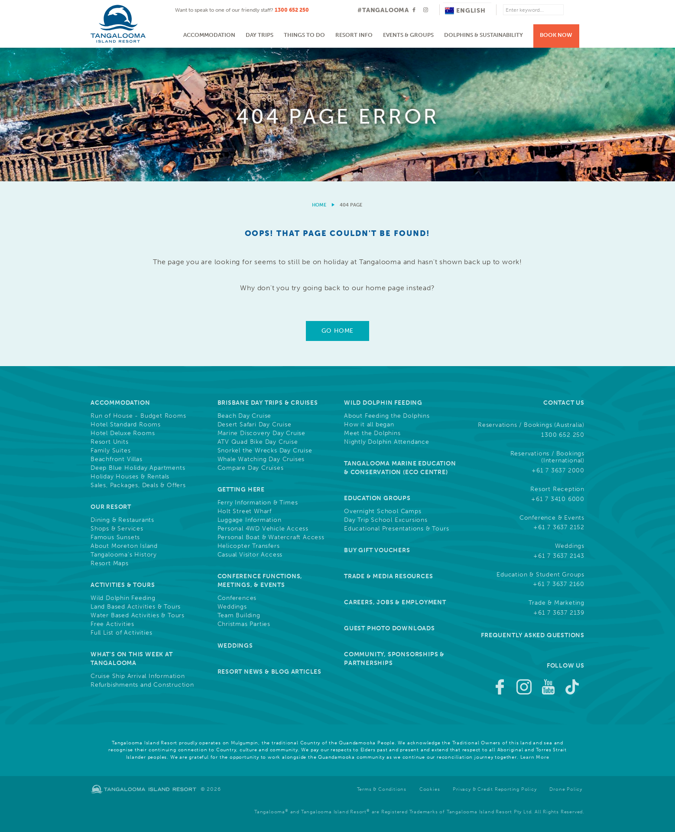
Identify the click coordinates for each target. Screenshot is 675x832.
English (465, 10)
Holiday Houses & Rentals (130, 476)
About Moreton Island (124, 546)
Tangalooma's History (124, 554)
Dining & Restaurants (122, 520)
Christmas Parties (244, 624)
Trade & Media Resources (388, 576)
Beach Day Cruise (244, 416)
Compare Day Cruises (250, 468)
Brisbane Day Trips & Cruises (267, 402)
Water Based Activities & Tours (138, 615)
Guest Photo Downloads (389, 628)
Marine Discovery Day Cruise (261, 433)
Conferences (237, 598)
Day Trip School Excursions (386, 520)
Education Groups (377, 498)
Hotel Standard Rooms (126, 424)
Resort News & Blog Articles (269, 671)
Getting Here (241, 489)
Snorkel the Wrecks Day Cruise (264, 450)
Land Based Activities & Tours (136, 606)
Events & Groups (408, 35)
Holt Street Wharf (244, 511)
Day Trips (259, 35)
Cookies (429, 789)
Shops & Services (117, 528)
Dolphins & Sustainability (483, 35)
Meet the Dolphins (372, 433)
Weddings (232, 606)
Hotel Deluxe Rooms (123, 433)
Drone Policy (565, 789)
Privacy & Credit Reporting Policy (494, 789)
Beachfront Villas (117, 459)
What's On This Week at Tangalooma (132, 659)
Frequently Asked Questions (532, 635)
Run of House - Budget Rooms (138, 416)
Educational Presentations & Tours (396, 528)
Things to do (304, 35)
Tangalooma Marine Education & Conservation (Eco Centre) (400, 468)
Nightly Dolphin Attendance (386, 442)
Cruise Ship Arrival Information (138, 676)
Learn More (534, 757)
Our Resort (111, 507)
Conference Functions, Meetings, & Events (260, 581)
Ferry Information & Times (257, 502)
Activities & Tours (123, 585)
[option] (337, 114)
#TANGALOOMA (383, 10)
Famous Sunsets (115, 537)
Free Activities (112, 624)
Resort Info (354, 35)
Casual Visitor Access (250, 554)
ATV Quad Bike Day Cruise (257, 442)
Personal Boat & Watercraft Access (271, 537)
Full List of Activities (121, 632)
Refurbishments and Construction (142, 684)
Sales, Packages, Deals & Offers (138, 485)
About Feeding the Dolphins (387, 416)
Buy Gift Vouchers (377, 550)
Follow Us (565, 665)
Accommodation (209, 35)
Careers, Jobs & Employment (395, 602)
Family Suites (110, 450)
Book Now (556, 35)
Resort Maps (110, 563)
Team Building (238, 615)
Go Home (337, 330)
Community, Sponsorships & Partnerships (394, 659)
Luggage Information (249, 520)
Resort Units (110, 442)
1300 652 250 (292, 10)
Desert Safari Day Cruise (254, 424)
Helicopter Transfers (248, 546)
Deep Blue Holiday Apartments (138, 468)
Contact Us (563, 402)
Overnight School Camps (383, 511)
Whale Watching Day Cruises (261, 459)
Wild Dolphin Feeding (123, 598)
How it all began (369, 424)
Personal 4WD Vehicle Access (263, 528)
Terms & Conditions (381, 789)
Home (319, 205)
